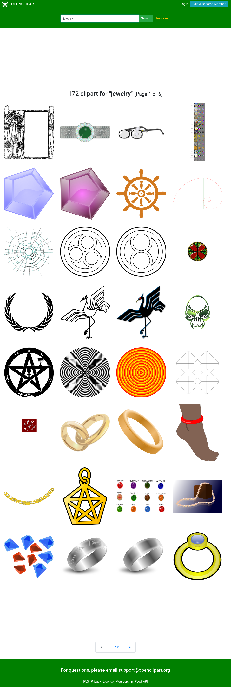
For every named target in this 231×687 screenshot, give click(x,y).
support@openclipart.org (144, 670)
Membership (124, 681)
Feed (138, 681)
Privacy (96, 681)
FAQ (86, 681)
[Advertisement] (115, 61)
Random (162, 18)
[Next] (129, 647)
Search (146, 18)
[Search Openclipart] (100, 18)
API (145, 681)
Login (184, 4)
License (108, 681)
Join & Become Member (209, 4)
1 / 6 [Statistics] (116, 647)
